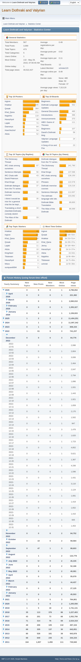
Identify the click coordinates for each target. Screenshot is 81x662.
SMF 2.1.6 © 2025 (7, 659)
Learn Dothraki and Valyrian (23, 10)
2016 (7, 621)
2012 (7, 638)
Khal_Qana (10, 112)
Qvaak (8, 108)
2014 (7, 629)
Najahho (8, 116)
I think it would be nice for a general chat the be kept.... (13, 201)
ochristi (44, 264)
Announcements (48, 119)
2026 (7, 290)
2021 (7, 599)
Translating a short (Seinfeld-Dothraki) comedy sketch (13, 211)
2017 (7, 616)
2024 (7, 323)
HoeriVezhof (10, 130)
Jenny (44, 246)
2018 (7, 612)
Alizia (7, 134)
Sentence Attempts (13, 172)
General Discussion (49, 111)
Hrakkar (8, 105)
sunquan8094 (11, 267)
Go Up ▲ (76, 659)
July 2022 (12, 561)
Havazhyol (9, 119)
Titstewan (9, 256)
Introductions (46, 115)
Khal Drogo (10, 182)
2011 (7, 642)
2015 (7, 625)
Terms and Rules (66, 659)
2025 (7, 318)
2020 (7, 604)
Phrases (45, 182)
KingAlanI (9, 253)
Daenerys (9, 126)
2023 (7, 327)
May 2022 (12, 571)
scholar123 (63, 68)
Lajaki (7, 123)
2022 (7, 331)
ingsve (8, 101)
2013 (7, 633)
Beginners (45, 101)
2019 (7, 608)
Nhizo (7, 264)
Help (56, 659)
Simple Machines (21, 659)
